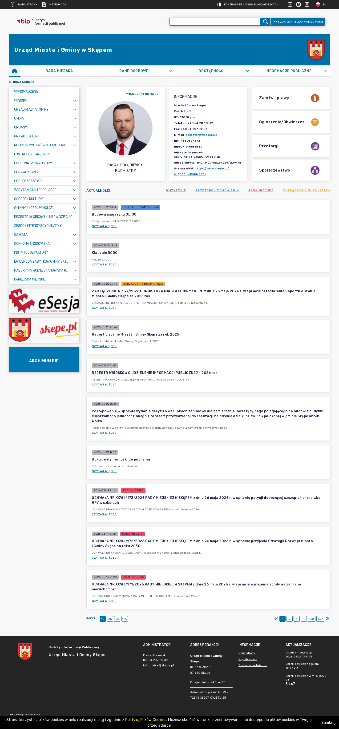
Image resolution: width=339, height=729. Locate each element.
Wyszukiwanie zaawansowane (298, 21)
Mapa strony (24, 4)
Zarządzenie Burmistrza (306, 190)
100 (124, 619)
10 (102, 619)
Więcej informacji (190, 174)
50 (117, 619)
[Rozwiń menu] (74, 100)
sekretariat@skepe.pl (202, 134)
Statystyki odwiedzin (252, 665)
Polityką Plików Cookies (145, 719)
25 (110, 619)
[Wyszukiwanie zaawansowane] (215, 21)
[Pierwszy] (276, 619)
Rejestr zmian (247, 659)
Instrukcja (54, 4)
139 (320, 619)
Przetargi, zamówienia (217, 190)
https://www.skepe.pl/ (212, 168)
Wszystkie (176, 190)
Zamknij (328, 722)
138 (311, 619)
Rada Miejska (261, 190)
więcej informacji (143, 94)
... (304, 619)
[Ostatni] (327, 619)
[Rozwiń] (170, 70)
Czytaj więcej (104, 226)
